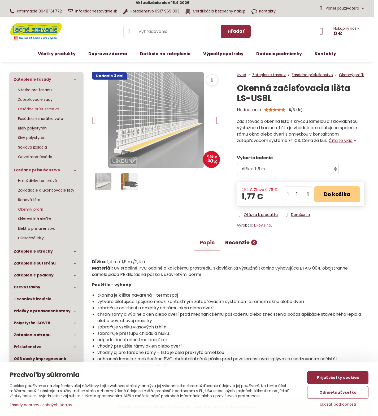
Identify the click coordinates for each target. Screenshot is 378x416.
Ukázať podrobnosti (338, 404)
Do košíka (337, 194)
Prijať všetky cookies (338, 377)
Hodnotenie (249, 110)
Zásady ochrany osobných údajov (41, 405)
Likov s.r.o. (263, 225)
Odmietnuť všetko (338, 392)
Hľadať (236, 31)
